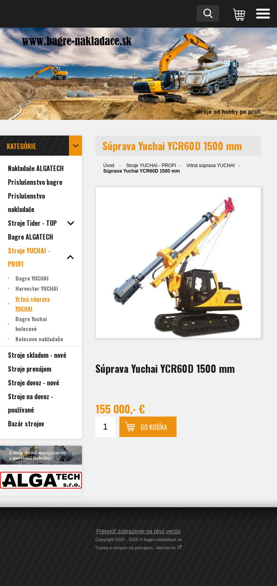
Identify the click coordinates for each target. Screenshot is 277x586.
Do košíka (154, 427)
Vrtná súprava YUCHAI (210, 165)
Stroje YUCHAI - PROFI (151, 165)
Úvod (108, 165)
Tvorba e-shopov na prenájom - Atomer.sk (138, 547)
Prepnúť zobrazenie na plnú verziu (139, 531)
